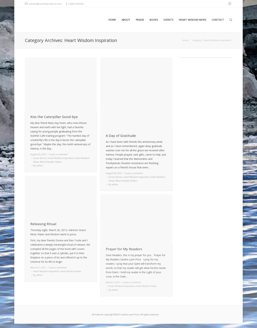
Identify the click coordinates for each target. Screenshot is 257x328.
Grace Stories (40, 158)
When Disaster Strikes (51, 161)
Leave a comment (58, 154)
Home (185, 40)
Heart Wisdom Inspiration (61, 158)
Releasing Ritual (43, 224)
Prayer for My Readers (124, 249)
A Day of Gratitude (121, 135)
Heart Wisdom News (70, 271)
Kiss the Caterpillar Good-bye (54, 117)
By (38, 165)
